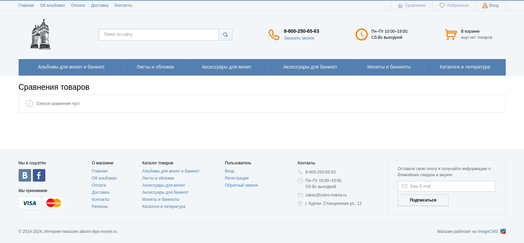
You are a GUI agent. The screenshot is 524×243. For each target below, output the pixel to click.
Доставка (100, 5)
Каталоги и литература (163, 206)
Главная (26, 5)
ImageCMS (491, 231)
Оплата (78, 5)
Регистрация (237, 178)
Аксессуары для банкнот (165, 192)
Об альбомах (52, 5)
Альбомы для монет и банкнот (171, 171)
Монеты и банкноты (161, 199)
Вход (229, 171)
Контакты (123, 5)
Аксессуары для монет (163, 185)
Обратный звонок (241, 185)
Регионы (100, 206)
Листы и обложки (158, 178)
